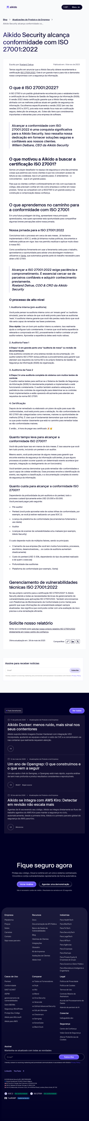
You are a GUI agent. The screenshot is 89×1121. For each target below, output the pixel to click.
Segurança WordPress (14, 1009)
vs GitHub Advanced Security (43, 1006)
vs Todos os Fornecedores (42, 981)
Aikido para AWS (11, 1021)
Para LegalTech (66, 936)
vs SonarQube (37, 1023)
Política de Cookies (67, 985)
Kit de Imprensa (38, 951)
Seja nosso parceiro (12, 940)
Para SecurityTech (67, 932)
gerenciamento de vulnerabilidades (12, 999)
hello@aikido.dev (66, 1018)
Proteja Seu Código (12, 1013)
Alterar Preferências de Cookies (69, 1038)
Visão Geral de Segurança (70, 1033)
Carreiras (8, 932)
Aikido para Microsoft (13, 1017)
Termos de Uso (66, 990)
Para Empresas (66, 949)
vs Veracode (37, 1002)
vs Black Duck (37, 1027)
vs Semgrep (37, 1019)
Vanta (23, 255)
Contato (8, 936)
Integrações (37, 943)
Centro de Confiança (68, 1029)
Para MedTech (66, 924)
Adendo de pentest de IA (69, 1007)
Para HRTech (65, 940)
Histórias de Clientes (40, 939)
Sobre (7, 928)
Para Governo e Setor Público (71, 964)
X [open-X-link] (23, 1071)
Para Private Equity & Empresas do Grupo (68, 958)
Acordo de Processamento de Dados (72, 1001)
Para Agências (65, 945)
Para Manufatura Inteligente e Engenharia (72, 969)
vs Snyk (35, 985)
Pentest (8, 981)
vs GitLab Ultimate (39, 1010)
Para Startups (65, 953)
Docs (34, 920)
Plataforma (9, 920)
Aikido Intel (36, 960)
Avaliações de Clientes (41, 956)
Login (66, 7)
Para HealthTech (66, 920)
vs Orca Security (38, 998)
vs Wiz (34, 990)
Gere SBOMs (10, 1005)
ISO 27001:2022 (28, 72)
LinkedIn (8, 1071)
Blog (5, 19)
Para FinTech (65, 928)
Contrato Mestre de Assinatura (68, 995)
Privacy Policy (76, 675)
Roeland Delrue (27, 64)
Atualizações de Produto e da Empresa (31, 19)
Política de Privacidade (69, 981)
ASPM (7, 994)
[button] (76, 7)
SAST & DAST (10, 990)
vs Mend (35, 994)
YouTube (17, 1071)
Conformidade (10, 985)
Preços (7, 924)
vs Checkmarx (38, 1014)
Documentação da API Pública (44, 924)
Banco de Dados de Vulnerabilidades (40, 929)
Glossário (36, 947)
